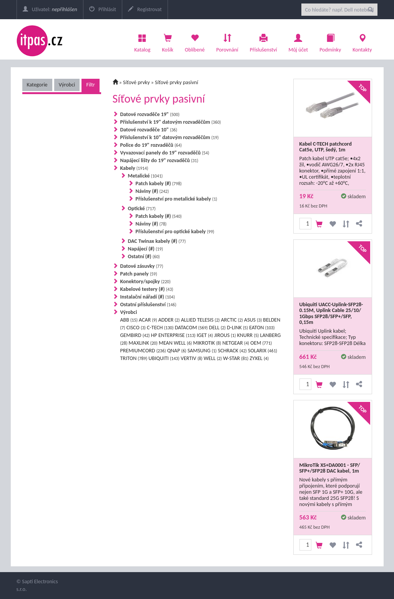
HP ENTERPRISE (173, 335)
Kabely (134, 168)
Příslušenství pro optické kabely (175, 231)
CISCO (136, 327)
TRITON (134, 358)
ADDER (169, 320)
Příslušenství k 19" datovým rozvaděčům (170, 122)
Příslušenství (263, 41)
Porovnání (227, 41)
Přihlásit (102, 9)
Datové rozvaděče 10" (149, 129)
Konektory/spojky (145, 281)
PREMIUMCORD (143, 350)
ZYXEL (259, 358)
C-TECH (160, 327)
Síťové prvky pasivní (176, 82)
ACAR (148, 320)
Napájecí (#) (145, 249)
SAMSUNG (202, 350)
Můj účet (298, 41)
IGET (205, 335)
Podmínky (330, 41)
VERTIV (192, 358)
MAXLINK (143, 343)
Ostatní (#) (144, 256)
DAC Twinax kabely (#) (157, 241)
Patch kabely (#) (159, 183)
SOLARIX (262, 350)
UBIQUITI (163, 358)
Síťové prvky (136, 82)
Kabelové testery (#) (146, 289)
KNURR (248, 335)
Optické (142, 208)
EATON (261, 327)
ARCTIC (232, 320)
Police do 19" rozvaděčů (151, 145)
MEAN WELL (175, 343)
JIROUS (225, 335)
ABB (129, 320)
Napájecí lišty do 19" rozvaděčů (159, 160)
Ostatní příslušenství (148, 304)
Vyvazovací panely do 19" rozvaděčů (164, 152)
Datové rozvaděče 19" (150, 114)
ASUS (253, 320)
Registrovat (145, 9)
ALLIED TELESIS (200, 320)
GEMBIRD (135, 335)
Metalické (145, 176)
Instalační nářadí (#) (147, 297)
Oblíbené (195, 41)
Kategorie (37, 84)
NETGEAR (235, 343)
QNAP (176, 350)
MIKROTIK (207, 343)
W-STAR (235, 358)
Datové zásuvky (141, 266)
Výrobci (67, 84)
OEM (261, 343)
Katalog (142, 41)
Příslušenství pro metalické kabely (177, 199)
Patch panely (138, 273)
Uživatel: (50, 9)
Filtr (90, 84)
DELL (217, 327)
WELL (213, 358)
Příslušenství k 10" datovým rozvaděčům (169, 137)
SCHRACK (232, 350)
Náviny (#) (152, 191)
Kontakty (362, 41)
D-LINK (237, 327)
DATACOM (191, 327)
